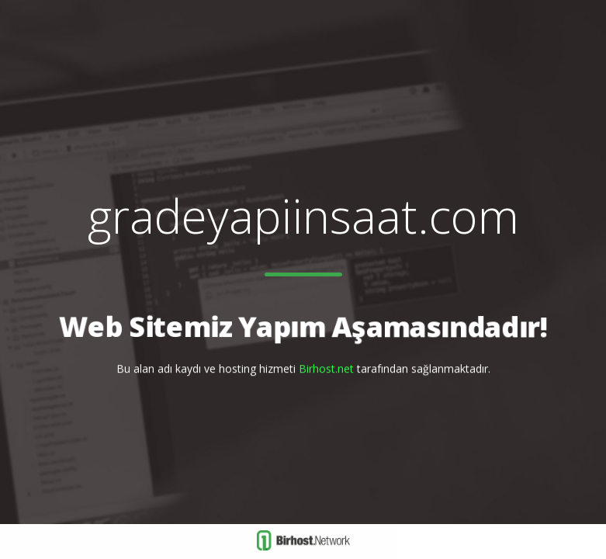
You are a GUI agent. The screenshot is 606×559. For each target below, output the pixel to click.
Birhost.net (326, 369)
